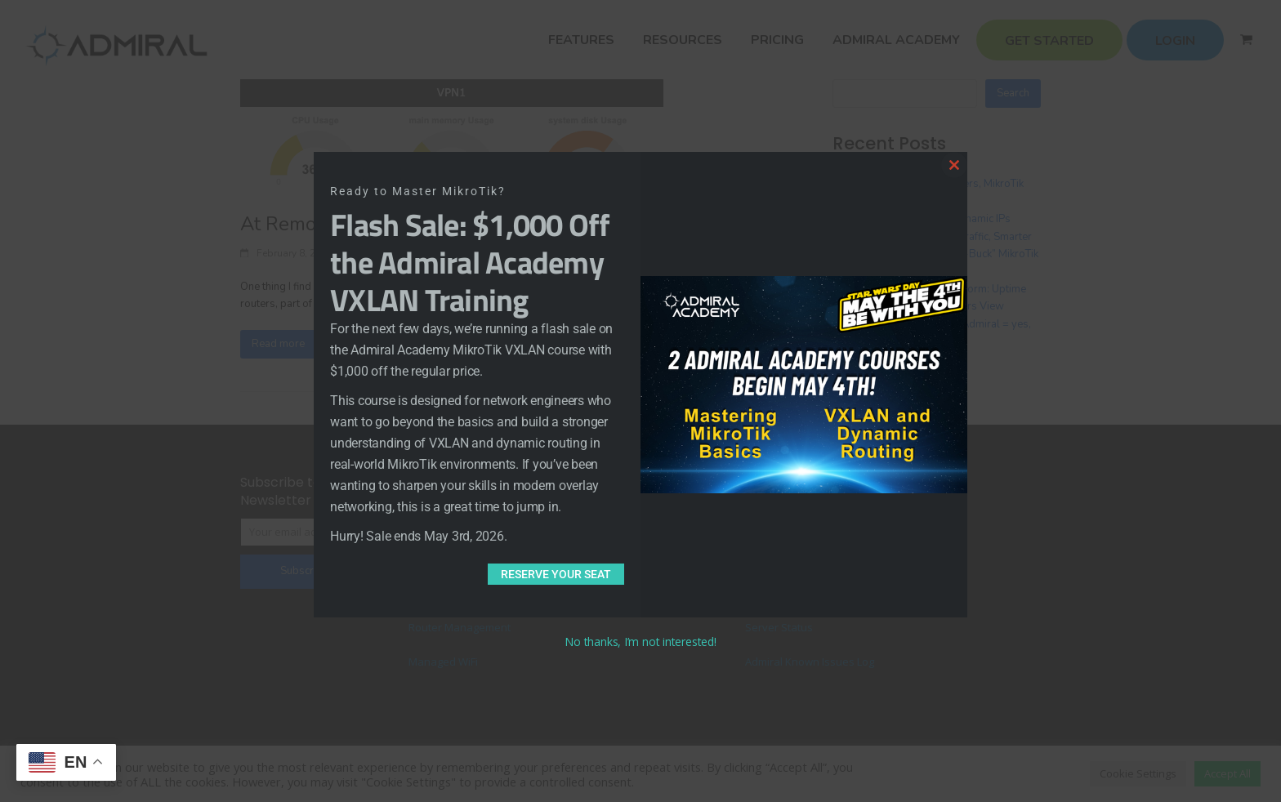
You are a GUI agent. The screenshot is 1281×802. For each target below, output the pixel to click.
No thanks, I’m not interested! (640, 641)
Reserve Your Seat (556, 574)
